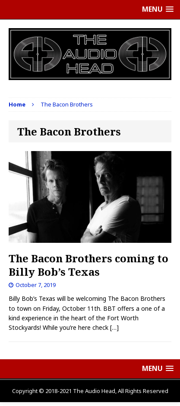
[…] (114, 327)
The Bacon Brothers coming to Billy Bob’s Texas (88, 265)
